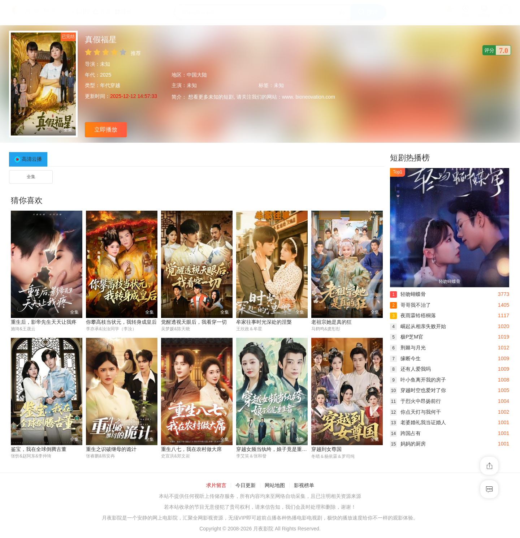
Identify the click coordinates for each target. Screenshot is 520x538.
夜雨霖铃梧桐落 (413, 315)
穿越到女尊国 (326, 449)
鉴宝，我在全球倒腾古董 (38, 449)
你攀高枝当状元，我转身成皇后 (121, 322)
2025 (105, 75)
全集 (31, 176)
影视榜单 (304, 485)
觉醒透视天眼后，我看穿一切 (194, 322)
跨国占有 (405, 433)
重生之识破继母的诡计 (111, 449)
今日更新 (245, 485)
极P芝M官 (406, 337)
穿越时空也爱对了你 (418, 390)
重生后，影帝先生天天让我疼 (44, 322)
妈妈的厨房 (408, 444)
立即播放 (105, 129)
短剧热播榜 (410, 157)
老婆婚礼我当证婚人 (418, 422)
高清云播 (32, 159)
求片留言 (216, 485)
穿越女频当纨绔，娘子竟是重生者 (274, 449)
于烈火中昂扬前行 (415, 401)
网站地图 (275, 485)
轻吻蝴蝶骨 (408, 294)
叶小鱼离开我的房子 (418, 380)
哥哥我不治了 (410, 305)
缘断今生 (405, 358)
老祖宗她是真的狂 (331, 322)
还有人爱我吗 (410, 369)
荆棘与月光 (408, 347)
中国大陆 (197, 75)
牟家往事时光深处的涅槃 (264, 322)
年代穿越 (110, 85)
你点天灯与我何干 (415, 412)
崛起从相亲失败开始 (418, 326)
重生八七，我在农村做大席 (191, 449)
